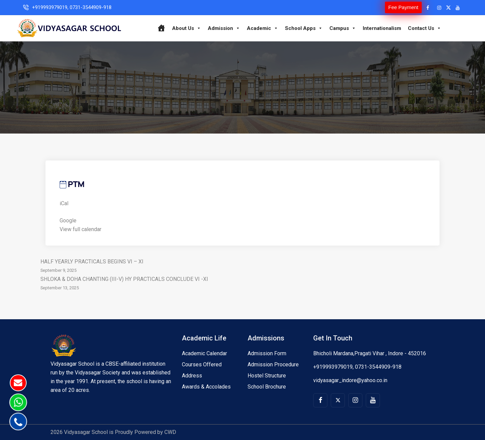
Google (68, 220)
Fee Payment (403, 7)
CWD (170, 432)
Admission (224, 28)
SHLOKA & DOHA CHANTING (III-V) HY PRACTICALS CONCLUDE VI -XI (242, 284)
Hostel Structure (267, 375)
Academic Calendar (204, 353)
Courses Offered (202, 364)
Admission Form (267, 353)
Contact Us (424, 28)
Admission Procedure (273, 364)
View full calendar (80, 229)
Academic (262, 28)
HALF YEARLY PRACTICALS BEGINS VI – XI (242, 266)
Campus (342, 28)
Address (192, 375)
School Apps (304, 28)
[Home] (161, 28)
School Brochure (267, 386)
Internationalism (382, 28)
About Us (186, 28)
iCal (64, 203)
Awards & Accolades (206, 386)
